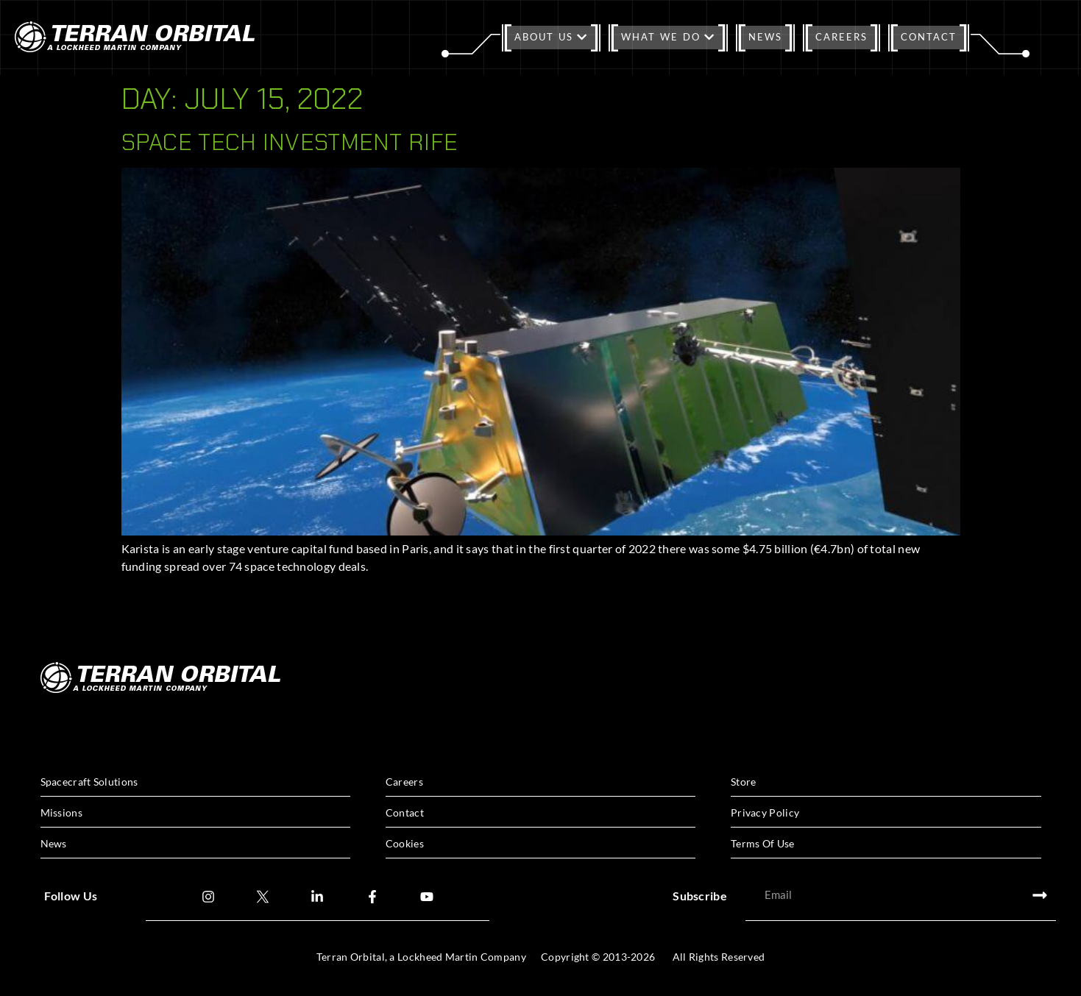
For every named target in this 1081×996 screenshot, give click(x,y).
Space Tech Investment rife (289, 142)
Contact (929, 37)
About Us (551, 37)
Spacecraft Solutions (89, 781)
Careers (841, 37)
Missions (61, 812)
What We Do (668, 37)
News (765, 37)
